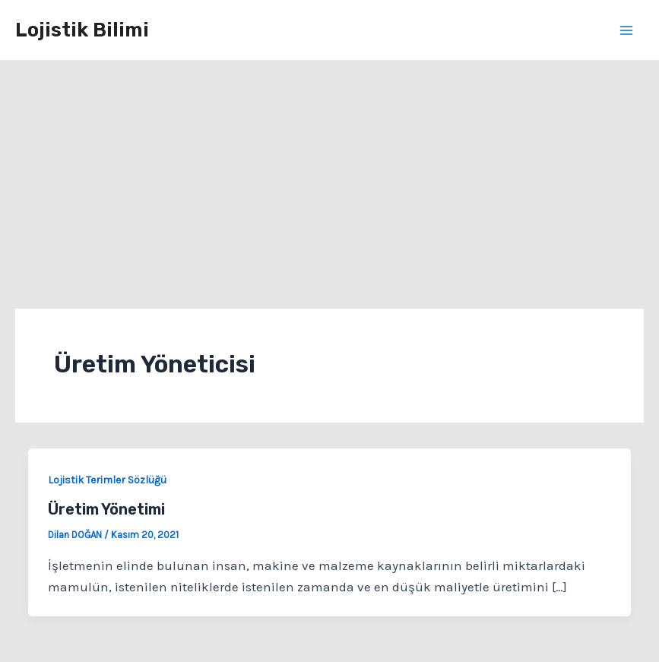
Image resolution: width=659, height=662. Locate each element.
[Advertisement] (329, 174)
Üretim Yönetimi (106, 509)
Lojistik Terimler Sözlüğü (107, 480)
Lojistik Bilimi (82, 30)
